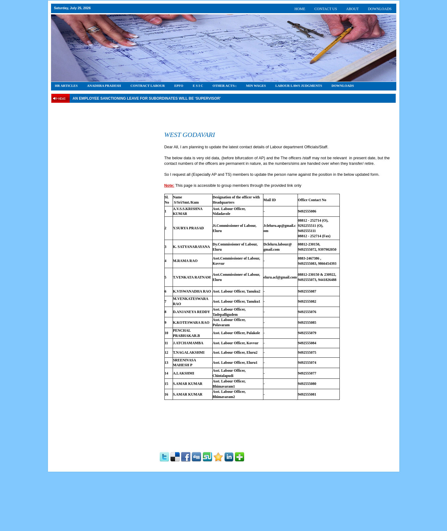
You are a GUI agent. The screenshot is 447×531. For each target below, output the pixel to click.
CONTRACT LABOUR (147, 85)
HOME (300, 9)
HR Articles (66, 85)
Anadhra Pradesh (104, 85)
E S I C (198, 85)
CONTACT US (325, 9)
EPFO (178, 85)
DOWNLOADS (379, 9)
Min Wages (256, 85)
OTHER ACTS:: (225, 85)
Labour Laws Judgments (298, 85)
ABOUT (352, 9)
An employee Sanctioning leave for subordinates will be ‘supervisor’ (147, 98)
